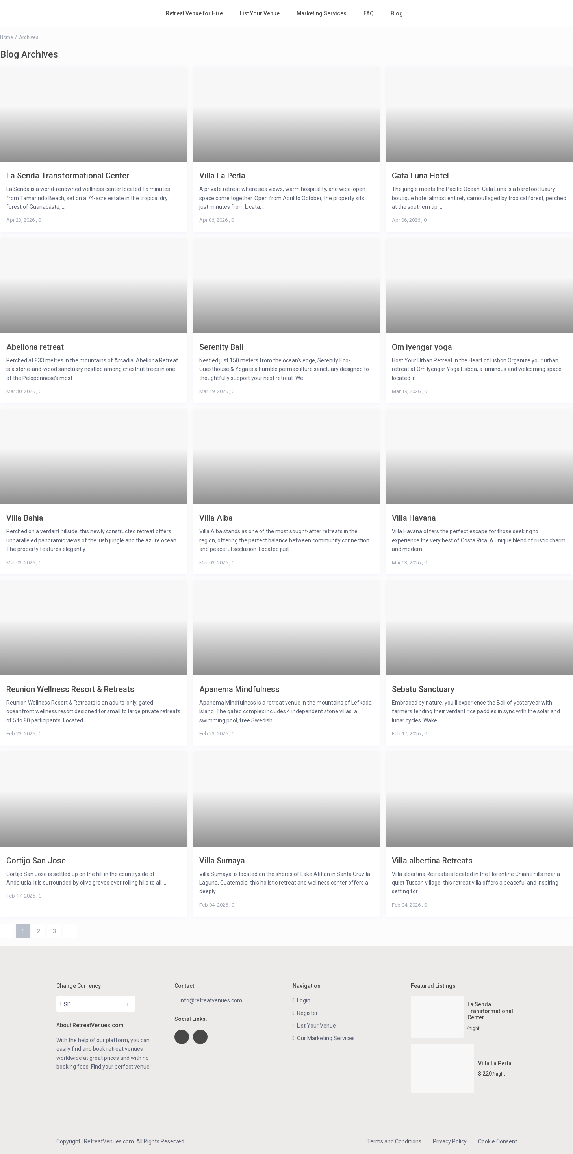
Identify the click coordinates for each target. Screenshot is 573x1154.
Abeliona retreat (35, 346)
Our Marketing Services (326, 1038)
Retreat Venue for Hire (194, 13)
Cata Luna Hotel (420, 175)
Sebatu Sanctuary (423, 689)
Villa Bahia (24, 517)
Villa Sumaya (222, 860)
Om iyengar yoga (422, 346)
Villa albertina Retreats (432, 860)
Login (303, 1000)
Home (6, 37)
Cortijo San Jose (36, 860)
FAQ (368, 13)
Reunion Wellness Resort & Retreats (70, 689)
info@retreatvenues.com (211, 1000)
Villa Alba (216, 517)
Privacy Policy (450, 1141)
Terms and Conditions (394, 1141)
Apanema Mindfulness (239, 689)
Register (307, 1013)
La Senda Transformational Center (67, 175)
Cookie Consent (497, 1141)
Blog (397, 13)
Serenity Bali (221, 346)
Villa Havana (414, 517)
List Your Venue (260, 13)
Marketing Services (322, 13)
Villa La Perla (222, 175)
